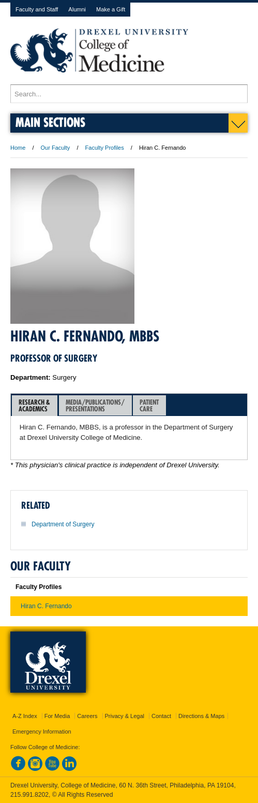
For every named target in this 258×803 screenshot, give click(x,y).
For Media (57, 716)
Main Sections (50, 122)
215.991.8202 (29, 794)
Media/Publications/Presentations (95, 405)
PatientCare (149, 405)
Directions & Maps (201, 716)
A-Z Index (24, 716)
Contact (161, 716)
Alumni (77, 9)
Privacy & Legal (124, 716)
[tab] (34, 405)
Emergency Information (41, 731)
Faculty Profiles (104, 148)
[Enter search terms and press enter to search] (129, 93)
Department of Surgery (63, 524)
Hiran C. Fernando (46, 606)
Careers (87, 716)
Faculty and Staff (37, 9)
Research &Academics (34, 405)
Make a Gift (110, 9)
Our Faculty (55, 148)
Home (17, 148)
